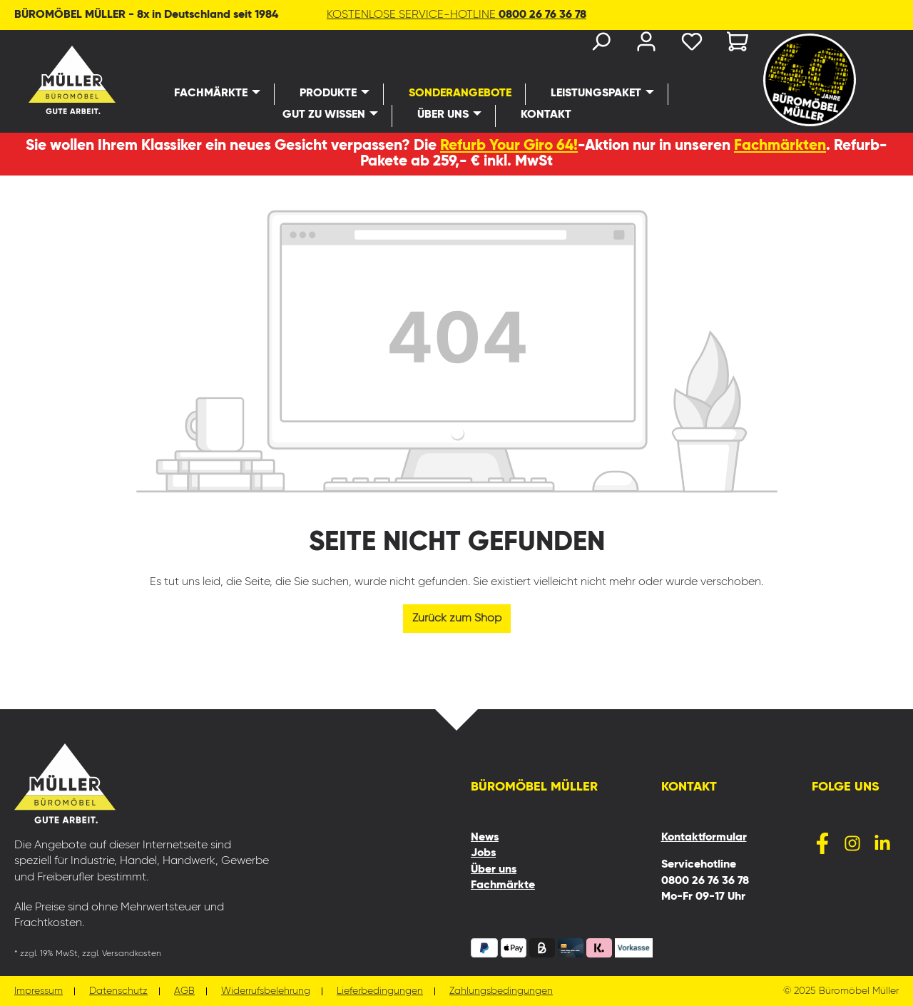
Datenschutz (118, 991)
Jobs (483, 853)
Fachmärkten (780, 145)
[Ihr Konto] (646, 44)
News (485, 837)
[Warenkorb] (733, 44)
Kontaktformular (704, 837)
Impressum (38, 991)
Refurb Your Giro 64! (509, 145)
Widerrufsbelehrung (265, 991)
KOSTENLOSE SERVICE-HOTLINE (456, 15)
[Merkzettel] (692, 44)
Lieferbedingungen (380, 991)
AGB (184, 991)
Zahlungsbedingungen (501, 991)
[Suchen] (601, 44)
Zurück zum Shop (456, 618)
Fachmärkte (503, 885)
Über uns (493, 869)
